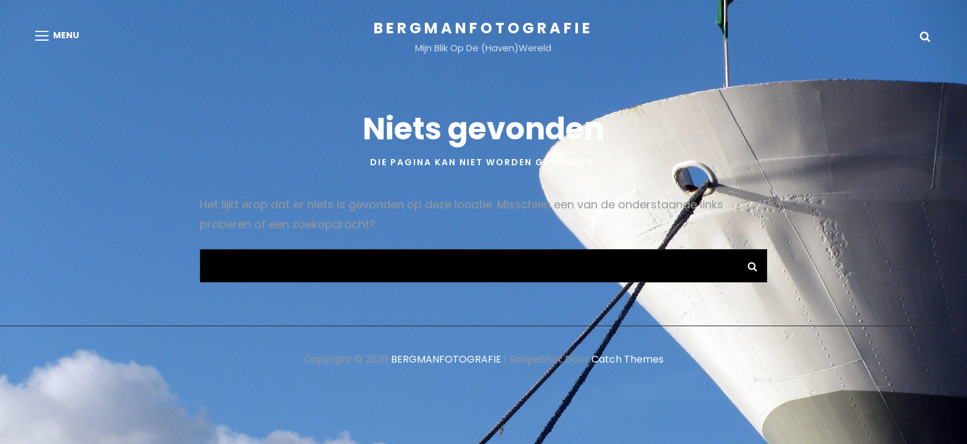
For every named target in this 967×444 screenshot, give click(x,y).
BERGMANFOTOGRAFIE (483, 28)
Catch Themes (627, 359)
